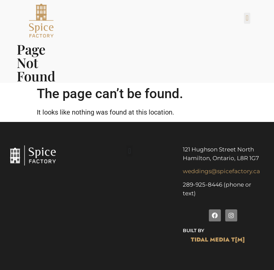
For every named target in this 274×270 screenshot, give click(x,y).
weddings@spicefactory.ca (221, 171)
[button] (247, 18)
